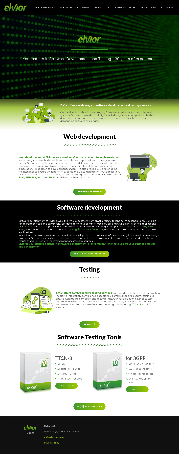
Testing (89, 324)
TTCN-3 (97, 7)
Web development (45, 7)
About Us (156, 7)
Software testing (125, 7)
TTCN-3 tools (66, 386)
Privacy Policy (51, 443)
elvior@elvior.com (54, 437)
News (143, 7)
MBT (108, 7)
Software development (74, 7)
